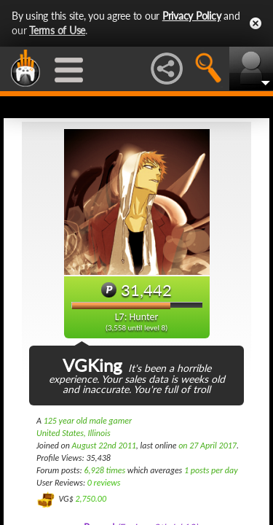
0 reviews (104, 483)
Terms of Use (57, 30)
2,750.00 (90, 499)
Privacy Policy (191, 15)
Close (255, 23)
